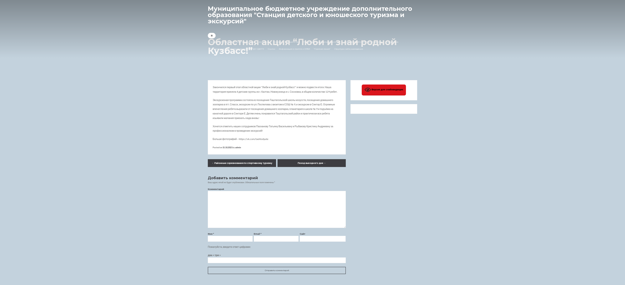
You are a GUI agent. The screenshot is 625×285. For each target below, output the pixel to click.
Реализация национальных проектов (321, 42)
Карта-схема (392, 42)
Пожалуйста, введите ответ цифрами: (229, 246)
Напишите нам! (292, 42)
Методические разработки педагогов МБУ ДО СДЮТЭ (237, 49)
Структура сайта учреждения (348, 49)
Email (257, 234)
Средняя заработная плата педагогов (363, 42)
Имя (211, 234)
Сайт (302, 234)
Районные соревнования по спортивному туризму (242, 163)
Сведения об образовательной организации (232, 42)
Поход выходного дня (312, 163)
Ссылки (277, 42)
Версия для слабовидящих (384, 90)
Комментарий (216, 189)
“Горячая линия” (322, 49)
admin (238, 147)
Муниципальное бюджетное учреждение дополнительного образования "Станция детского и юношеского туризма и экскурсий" (310, 15)
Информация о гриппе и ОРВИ (294, 49)
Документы (264, 42)
